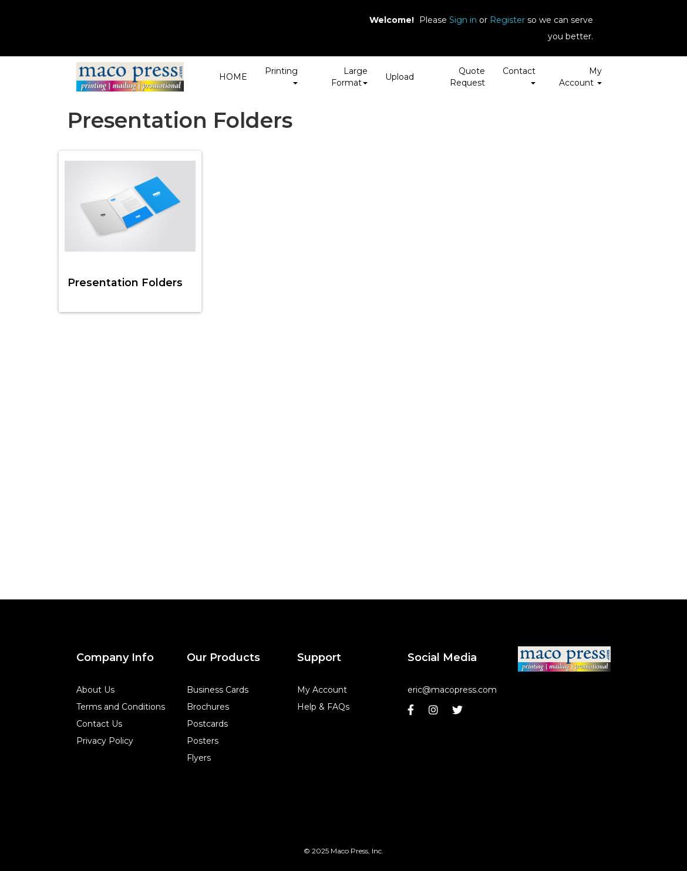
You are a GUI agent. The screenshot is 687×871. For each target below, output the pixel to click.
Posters (202, 741)
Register (507, 20)
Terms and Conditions (120, 706)
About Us (95, 689)
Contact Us (99, 724)
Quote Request (467, 77)
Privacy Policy (104, 741)
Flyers (199, 758)
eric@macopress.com (452, 689)
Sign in (463, 20)
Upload (399, 77)
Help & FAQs (323, 706)
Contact (519, 75)
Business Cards (217, 689)
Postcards (207, 724)
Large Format (349, 77)
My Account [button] (580, 77)
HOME (233, 77)
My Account (322, 689)
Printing (281, 75)
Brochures (208, 706)
